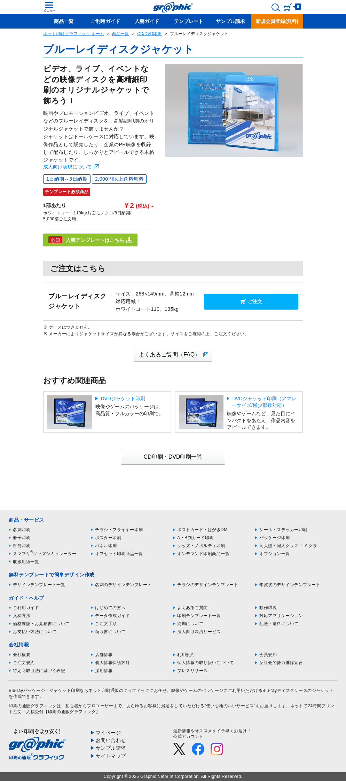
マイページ (108, 732)
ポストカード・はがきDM (202, 529)
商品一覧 (120, 33)
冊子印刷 (21, 537)
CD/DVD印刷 (149, 33)
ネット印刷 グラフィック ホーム (73, 33)
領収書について (110, 631)
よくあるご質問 (192, 607)
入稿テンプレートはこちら (90, 239)
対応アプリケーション (281, 615)
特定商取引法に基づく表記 (39, 670)
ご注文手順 (106, 623)
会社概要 (21, 654)
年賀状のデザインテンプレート (289, 584)
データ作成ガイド (112, 615)
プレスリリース (192, 670)
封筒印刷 (21, 545)
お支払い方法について (34, 631)
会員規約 (268, 654)
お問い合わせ (111, 740)
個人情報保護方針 (112, 662)
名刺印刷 (21, 529)
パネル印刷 (106, 545)
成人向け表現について (67, 166)
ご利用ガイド (26, 607)
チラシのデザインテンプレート (207, 584)
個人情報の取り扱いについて (205, 662)
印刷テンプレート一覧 (199, 615)
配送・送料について (279, 623)
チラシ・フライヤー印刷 (119, 529)
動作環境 (268, 607)
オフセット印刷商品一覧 (119, 553)
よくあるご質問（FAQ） (169, 354)
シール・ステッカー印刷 (283, 529)
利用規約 (186, 654)
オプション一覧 (274, 553)
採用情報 (103, 670)
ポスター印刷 (108, 537)
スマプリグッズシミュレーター (45, 553)
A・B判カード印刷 (195, 537)
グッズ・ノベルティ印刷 (201, 545)
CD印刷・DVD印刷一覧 (173, 457)
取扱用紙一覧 (26, 561)
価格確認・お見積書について (41, 623)
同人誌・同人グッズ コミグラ (288, 545)
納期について (190, 623)
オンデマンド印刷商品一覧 (203, 553)
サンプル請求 (111, 748)
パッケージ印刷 (274, 537)
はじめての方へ (110, 607)
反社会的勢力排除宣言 (281, 662)
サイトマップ (111, 756)
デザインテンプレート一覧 (39, 584)
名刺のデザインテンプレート (123, 584)
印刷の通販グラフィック (33, 705)
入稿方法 (21, 615)
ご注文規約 (24, 662)
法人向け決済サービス (199, 631)
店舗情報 (103, 654)
